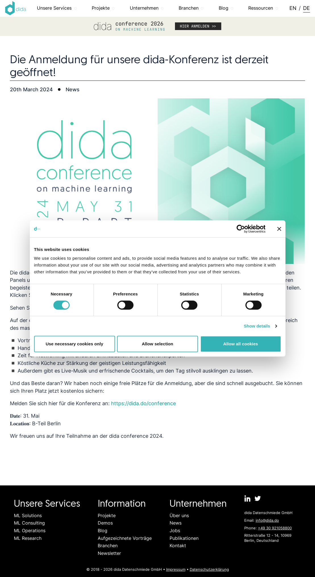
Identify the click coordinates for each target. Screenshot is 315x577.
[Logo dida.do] (15, 8)
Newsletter (109, 553)
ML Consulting (29, 523)
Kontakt (178, 545)
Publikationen (184, 538)
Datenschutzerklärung (209, 569)
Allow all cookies (240, 343)
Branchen (108, 545)
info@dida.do (267, 520)
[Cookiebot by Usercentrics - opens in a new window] (240, 229)
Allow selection (157, 343)
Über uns (179, 515)
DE (306, 8)
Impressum (175, 569)
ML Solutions (28, 515)
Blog (102, 530)
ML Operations (29, 530)
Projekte (107, 515)
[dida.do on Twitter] (257, 498)
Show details (257, 326)
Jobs (175, 530)
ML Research (27, 538)
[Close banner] (279, 229)
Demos (105, 523)
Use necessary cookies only (74, 343)
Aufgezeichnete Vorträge (125, 538)
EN (293, 8)
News (176, 523)
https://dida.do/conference (143, 403)
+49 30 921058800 (275, 528)
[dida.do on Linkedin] (247, 498)
